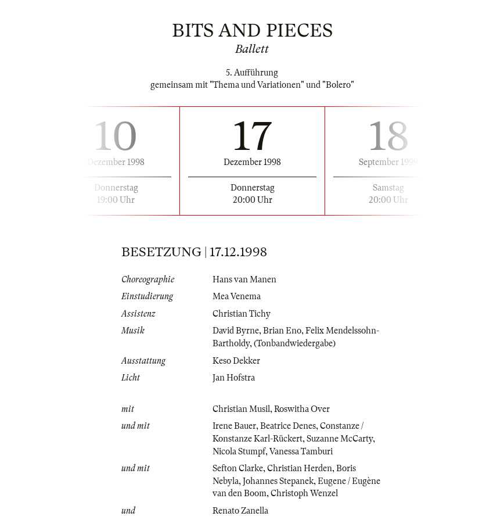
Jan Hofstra (234, 377)
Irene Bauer (234, 426)
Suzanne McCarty (340, 438)
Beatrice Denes (288, 426)
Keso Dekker (236, 360)
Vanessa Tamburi (301, 451)
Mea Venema (237, 296)
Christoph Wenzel (304, 493)
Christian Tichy (242, 313)
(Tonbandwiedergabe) (295, 343)
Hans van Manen (244, 279)
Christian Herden (299, 468)
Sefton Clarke (238, 468)
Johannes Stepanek (278, 481)
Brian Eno (282, 330)
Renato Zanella (240, 510)
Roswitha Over (302, 409)
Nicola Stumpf (239, 451)
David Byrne (236, 330)
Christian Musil (241, 409)
